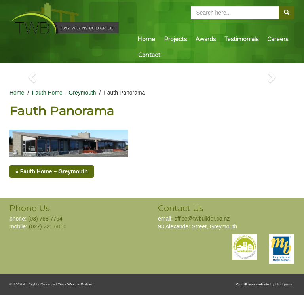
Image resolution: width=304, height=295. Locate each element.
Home (146, 39)
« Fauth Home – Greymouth (51, 171)
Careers (277, 39)
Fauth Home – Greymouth (64, 92)
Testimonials (241, 39)
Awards (206, 39)
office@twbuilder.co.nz (202, 218)
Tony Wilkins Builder (75, 284)
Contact (149, 55)
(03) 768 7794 (45, 218)
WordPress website (252, 284)
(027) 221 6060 (47, 226)
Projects (175, 39)
